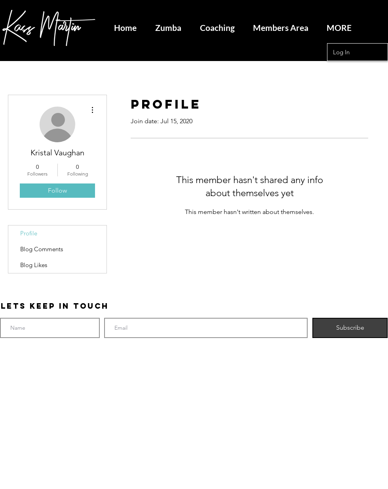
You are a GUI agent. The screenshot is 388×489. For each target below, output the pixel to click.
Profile (28, 233)
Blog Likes (33, 265)
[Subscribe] (350, 328)
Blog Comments (41, 249)
